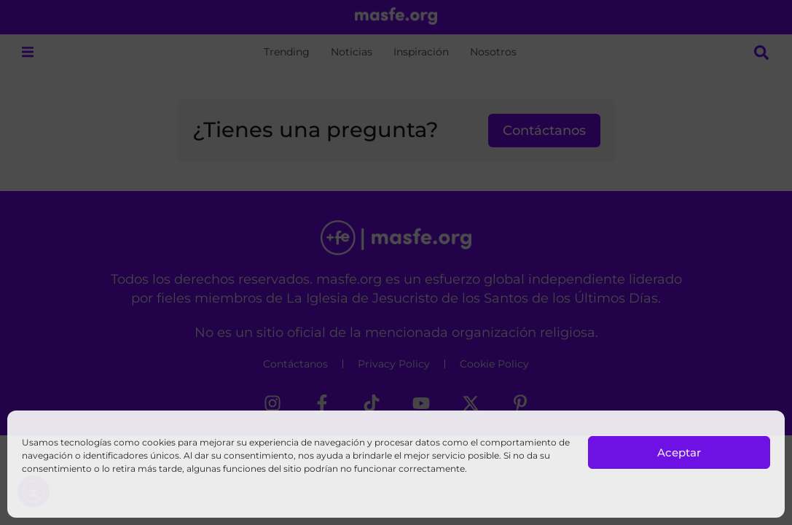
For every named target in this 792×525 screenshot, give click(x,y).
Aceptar (679, 452)
